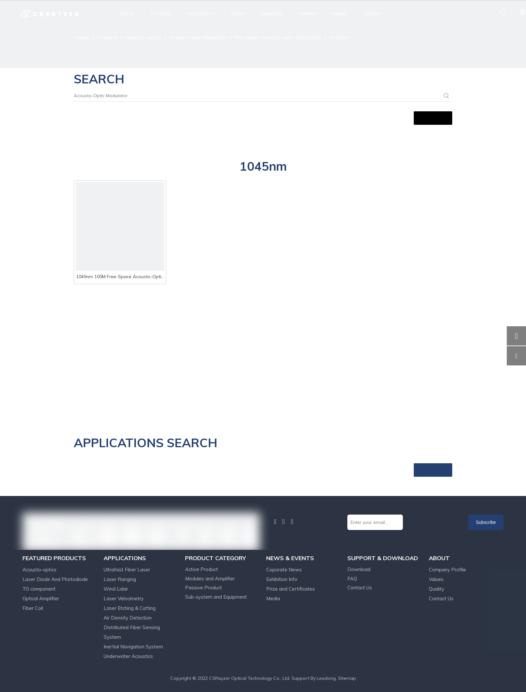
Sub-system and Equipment (216, 597)
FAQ (352, 579)
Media (273, 598)
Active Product (201, 569)
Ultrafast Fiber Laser (127, 570)
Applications (201, 13)
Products (160, 13)
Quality (436, 589)
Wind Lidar (116, 589)
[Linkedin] (275, 521)
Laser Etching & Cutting (130, 608)
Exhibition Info (281, 579)
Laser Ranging (120, 579)
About (339, 13)
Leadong (326, 678)
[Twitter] (283, 521)
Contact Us (359, 588)
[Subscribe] (486, 522)
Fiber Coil (32, 608)
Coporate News (284, 570)
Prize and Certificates (290, 589)
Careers (307, 13)
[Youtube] (292, 521)
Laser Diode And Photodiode (55, 579)
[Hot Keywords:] (446, 95)
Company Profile (447, 570)
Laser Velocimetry (124, 598)
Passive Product (203, 588)
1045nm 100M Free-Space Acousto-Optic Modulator (120, 277)
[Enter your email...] (375, 522)
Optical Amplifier (40, 598)
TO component (38, 589)
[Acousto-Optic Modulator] (257, 95)
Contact (371, 13)
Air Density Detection (128, 618)
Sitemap (347, 678)
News (238, 13)
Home (127, 13)
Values (436, 579)
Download (358, 569)
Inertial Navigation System (133, 647)
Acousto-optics (39, 570)
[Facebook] (267, 521)
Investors (271, 13)
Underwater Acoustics (128, 656)
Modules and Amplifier (210, 579)
